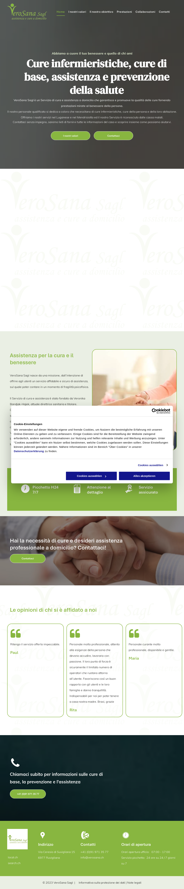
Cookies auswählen (150, 465)
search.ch (14, 863)
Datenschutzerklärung (29, 451)
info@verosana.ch (92, 857)
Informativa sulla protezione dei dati (102, 882)
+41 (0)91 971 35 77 (94, 852)
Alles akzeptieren (144, 475)
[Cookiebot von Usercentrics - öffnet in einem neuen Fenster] (154, 411)
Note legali (134, 882)
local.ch (13, 857)
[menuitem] (61, 12)
